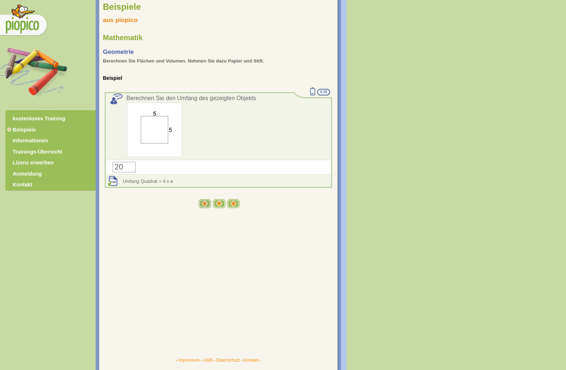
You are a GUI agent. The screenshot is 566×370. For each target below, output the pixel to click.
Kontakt (251, 360)
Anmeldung (27, 174)
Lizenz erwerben (33, 162)
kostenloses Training (39, 118)
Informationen (30, 140)
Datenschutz (228, 360)
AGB (207, 360)
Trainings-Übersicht (37, 152)
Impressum (189, 360)
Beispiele (24, 130)
